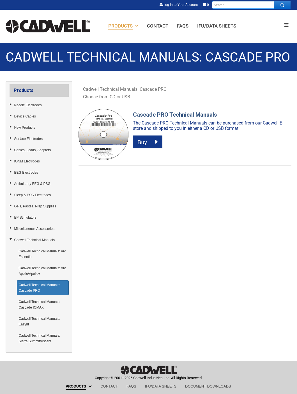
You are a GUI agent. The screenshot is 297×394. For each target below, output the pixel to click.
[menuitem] (123, 26)
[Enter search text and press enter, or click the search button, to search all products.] (251, 5)
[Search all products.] (282, 5)
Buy (147, 142)
